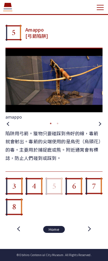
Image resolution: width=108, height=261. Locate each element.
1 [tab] (51, 123)
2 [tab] (57, 123)
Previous (8, 123)
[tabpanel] (54, 84)
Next (100, 123)
